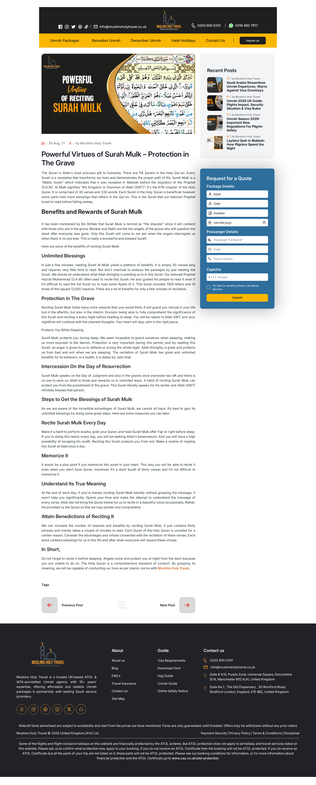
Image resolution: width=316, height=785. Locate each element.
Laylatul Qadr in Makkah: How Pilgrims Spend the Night (246, 144)
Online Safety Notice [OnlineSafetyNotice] (173, 699)
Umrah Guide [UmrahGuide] (167, 691)
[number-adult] (237, 194)
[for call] (206, 25)
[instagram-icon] (67, 26)
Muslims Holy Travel (174, 576)
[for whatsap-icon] (243, 25)
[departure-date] (237, 222)
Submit (237, 297)
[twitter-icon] (73, 27)
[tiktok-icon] (86, 26)
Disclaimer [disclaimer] (292, 741)
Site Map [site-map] (118, 707)
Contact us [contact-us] (120, 699)
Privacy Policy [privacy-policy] (240, 741)
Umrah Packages (64, 40)
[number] (243, 277)
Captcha (214, 269)
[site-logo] (48, 662)
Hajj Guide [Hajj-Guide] (165, 684)
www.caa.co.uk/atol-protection (195, 766)
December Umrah (146, 40)
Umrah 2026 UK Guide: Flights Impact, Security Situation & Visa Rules (245, 104)
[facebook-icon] (60, 26)
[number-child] (237, 203)
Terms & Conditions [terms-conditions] (267, 741)
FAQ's (116, 684)
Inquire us (252, 40)
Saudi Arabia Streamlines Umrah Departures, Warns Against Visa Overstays (247, 86)
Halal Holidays (183, 40)
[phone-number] (237, 258)
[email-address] (237, 249)
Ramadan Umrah (106, 40)
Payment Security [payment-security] (214, 741)
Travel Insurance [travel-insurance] (124, 691)
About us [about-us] (118, 668)
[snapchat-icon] (81, 717)
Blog (115, 676)
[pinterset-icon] (80, 26)
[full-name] (237, 239)
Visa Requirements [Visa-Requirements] (171, 668)
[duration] (237, 213)
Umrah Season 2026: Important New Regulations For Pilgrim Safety (245, 124)
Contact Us (215, 40)
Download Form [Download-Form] (170, 676)
